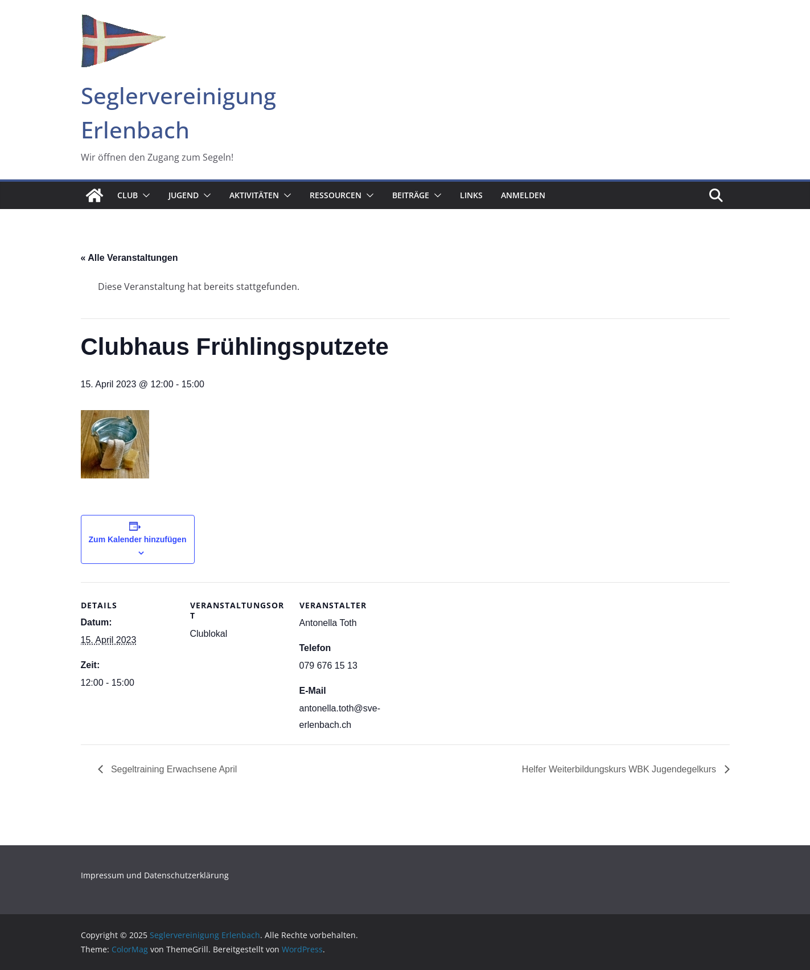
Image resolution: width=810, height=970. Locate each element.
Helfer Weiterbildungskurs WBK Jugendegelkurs (620, 769)
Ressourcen (335, 195)
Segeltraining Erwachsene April (173, 769)
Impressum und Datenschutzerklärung (155, 875)
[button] (144, 195)
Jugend (183, 195)
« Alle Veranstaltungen (129, 258)
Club (127, 195)
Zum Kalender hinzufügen (138, 539)
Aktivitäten (254, 195)
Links (471, 195)
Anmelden (523, 195)
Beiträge (410, 195)
